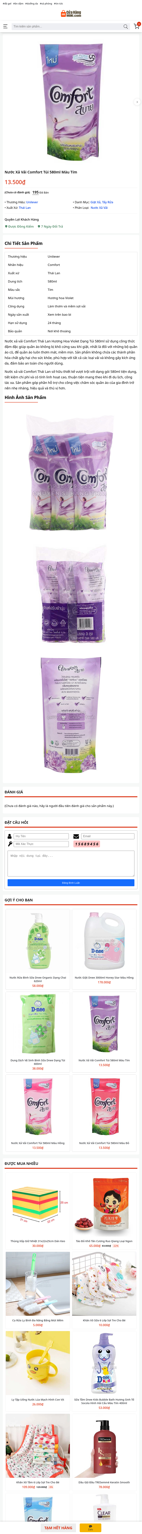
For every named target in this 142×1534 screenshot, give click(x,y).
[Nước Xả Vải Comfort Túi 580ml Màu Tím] (104, 1028)
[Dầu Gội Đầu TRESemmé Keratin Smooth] (104, 1450)
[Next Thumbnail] (137, 102)
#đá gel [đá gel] (7, 3)
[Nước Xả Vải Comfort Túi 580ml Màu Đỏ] (104, 1111)
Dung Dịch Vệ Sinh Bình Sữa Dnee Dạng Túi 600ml (38, 1066)
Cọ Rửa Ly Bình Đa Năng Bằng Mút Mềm (37, 1324)
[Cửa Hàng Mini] (71, 13)
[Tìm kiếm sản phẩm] (125, 26)
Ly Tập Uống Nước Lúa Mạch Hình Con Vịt (37, 1404)
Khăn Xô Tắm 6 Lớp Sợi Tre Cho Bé (37, 1486)
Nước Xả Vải (99, 208)
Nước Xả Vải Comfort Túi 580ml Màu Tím (104, 1064)
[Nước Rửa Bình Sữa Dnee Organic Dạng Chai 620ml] (38, 946)
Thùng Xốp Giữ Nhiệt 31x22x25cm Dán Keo (38, 1245)
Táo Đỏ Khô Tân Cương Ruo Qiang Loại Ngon (104, 1245)
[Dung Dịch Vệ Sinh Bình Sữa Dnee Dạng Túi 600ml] (38, 1028)
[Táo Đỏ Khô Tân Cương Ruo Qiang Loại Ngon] (104, 1209)
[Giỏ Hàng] (136, 26)
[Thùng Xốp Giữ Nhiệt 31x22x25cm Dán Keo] (38, 1209)
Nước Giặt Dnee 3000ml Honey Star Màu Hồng (104, 982)
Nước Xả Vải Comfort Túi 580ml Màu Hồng (38, 1147)
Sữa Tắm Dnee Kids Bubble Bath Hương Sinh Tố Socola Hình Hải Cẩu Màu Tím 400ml (104, 1405)
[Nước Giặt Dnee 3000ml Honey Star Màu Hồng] (104, 946)
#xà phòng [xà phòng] (46, 3)
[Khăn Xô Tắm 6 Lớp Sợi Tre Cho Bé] (38, 1450)
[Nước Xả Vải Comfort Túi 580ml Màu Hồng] (38, 1111)
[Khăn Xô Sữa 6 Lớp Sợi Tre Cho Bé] (104, 1288)
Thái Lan (25, 208)
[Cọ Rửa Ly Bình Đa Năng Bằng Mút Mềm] (38, 1288)
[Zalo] (90, 1527)
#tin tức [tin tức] (58, 3)
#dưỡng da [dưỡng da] (31, 3)
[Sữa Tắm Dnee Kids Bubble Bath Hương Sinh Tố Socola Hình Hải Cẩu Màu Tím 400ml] (104, 1368)
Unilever (32, 202)
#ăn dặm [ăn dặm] (18, 3)
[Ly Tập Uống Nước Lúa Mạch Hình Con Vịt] (38, 1368)
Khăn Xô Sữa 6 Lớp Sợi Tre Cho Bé (104, 1324)
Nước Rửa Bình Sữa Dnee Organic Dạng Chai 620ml (38, 983)
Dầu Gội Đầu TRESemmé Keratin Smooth (104, 1486)
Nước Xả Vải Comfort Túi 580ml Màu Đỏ (104, 1147)
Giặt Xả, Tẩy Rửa (101, 202)
